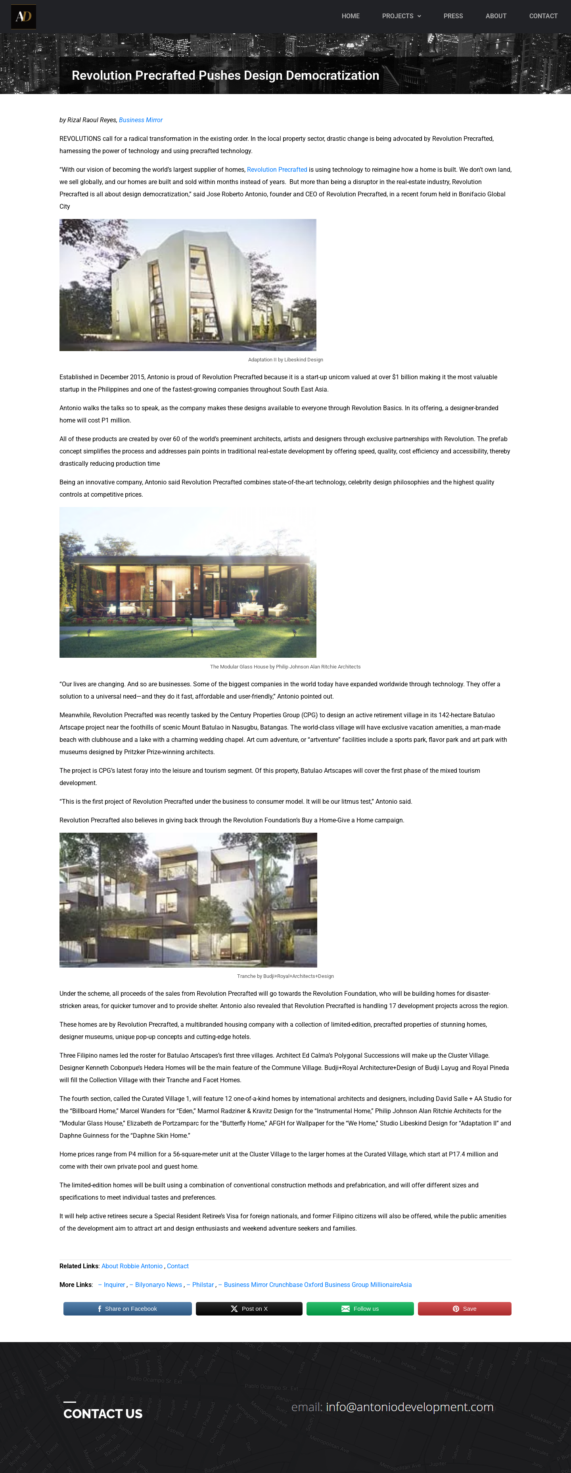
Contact (543, 16)
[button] (401, 16)
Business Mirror (141, 120)
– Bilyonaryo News (155, 1285)
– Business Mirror (243, 1285)
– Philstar (200, 1285)
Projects (401, 16)
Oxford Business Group (337, 1285)
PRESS (453, 16)
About (496, 16)
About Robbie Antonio (132, 1266)
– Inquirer (111, 1285)
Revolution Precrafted (278, 169)
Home (351, 16)
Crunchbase (286, 1285)
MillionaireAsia (391, 1285)
